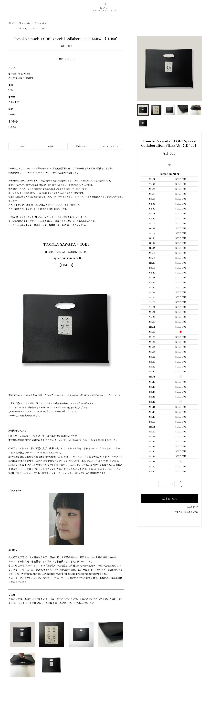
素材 (22, 146)
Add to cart (169, 498)
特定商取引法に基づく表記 (186, 511)
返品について (192, 506)
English (71, 59)
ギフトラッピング (110, 146)
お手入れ (52, 146)
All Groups (23, 28)
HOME (11, 23)
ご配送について (81, 146)
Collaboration (40, 23)
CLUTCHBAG (39, 28)
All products (24, 23)
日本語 (59, 59)
